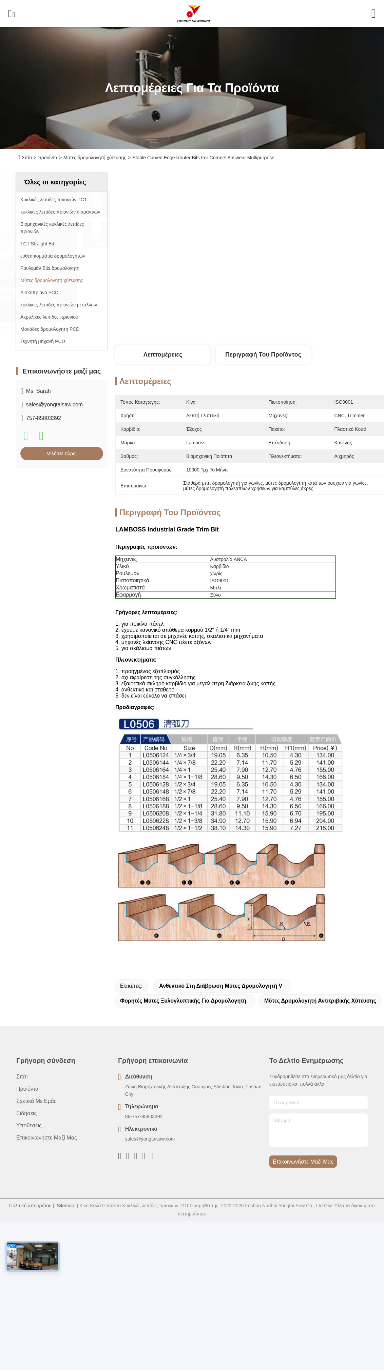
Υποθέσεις (29, 1125)
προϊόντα (47, 157)
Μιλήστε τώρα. (61, 453)
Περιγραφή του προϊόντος (263, 354)
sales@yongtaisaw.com (54, 404)
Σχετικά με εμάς (36, 1101)
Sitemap (65, 1205)
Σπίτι (27, 157)
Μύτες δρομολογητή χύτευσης (94, 157)
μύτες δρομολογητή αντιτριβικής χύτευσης (320, 1001)
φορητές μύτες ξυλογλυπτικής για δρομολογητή (183, 1001)
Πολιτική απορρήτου (30, 1205)
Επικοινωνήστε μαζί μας (46, 1138)
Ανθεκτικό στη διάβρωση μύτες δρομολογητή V (220, 986)
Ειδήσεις (26, 1113)
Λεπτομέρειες (163, 354)
